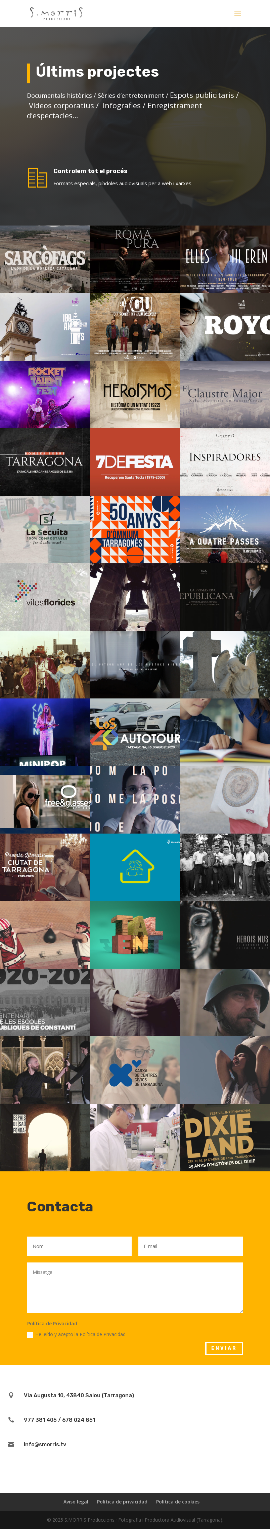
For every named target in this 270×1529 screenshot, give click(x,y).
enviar (224, 1348)
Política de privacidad (122, 1501)
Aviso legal (75, 1501)
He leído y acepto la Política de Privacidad (76, 1334)
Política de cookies (177, 1501)
